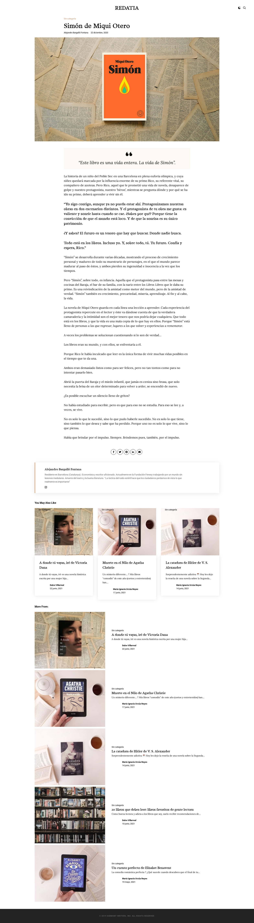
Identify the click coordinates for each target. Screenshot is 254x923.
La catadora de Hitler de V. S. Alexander (144, 751)
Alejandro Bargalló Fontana (76, 32)
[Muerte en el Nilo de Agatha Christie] (70, 698)
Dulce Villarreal (57, 585)
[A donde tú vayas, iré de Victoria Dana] (70, 640)
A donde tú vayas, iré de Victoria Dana (143, 634)
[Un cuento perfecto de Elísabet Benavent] (70, 873)
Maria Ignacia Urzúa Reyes (125, 589)
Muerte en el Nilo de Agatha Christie (142, 692)
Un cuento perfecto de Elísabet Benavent (145, 867)
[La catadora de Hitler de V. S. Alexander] (70, 756)
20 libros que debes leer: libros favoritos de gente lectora (158, 809)
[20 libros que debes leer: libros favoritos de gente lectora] (70, 815)
